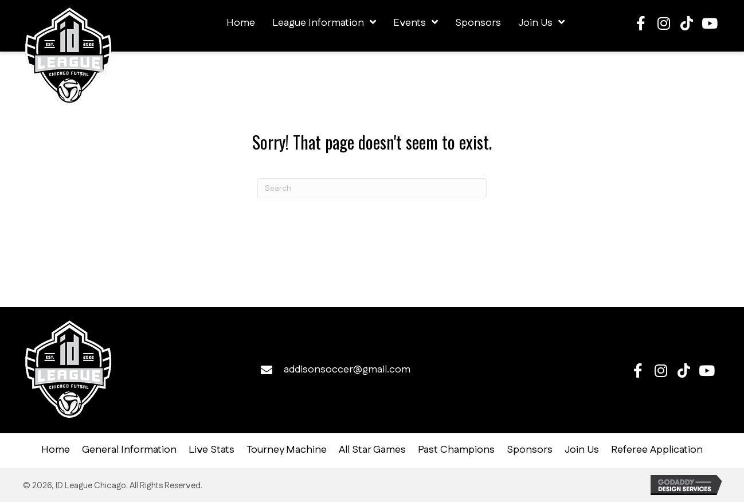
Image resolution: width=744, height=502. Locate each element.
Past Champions (456, 450)
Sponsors (530, 450)
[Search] (372, 188)
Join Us (582, 450)
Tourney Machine (286, 450)
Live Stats (211, 450)
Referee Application (657, 450)
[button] (640, 22)
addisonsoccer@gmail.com (347, 369)
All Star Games (372, 450)
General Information (129, 450)
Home (55, 450)
